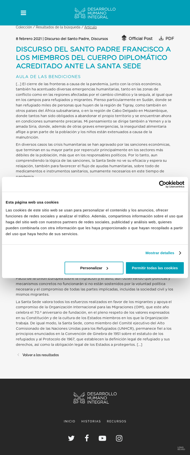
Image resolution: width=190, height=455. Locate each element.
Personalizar (94, 268)
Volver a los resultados (37, 355)
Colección (24, 27)
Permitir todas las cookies (155, 268)
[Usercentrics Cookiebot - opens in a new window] (162, 184)
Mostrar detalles (159, 253)
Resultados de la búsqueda (58, 27)
